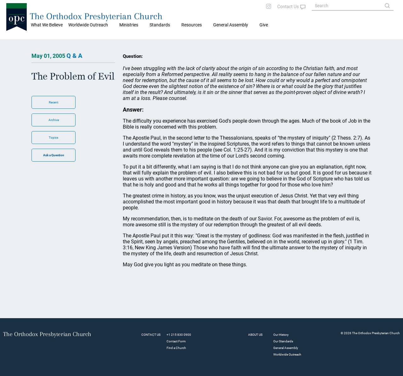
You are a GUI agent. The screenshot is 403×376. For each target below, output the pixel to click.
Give (263, 24)
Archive (53, 120)
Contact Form (176, 341)
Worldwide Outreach (287, 354)
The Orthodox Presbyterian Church (96, 16)
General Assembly (230, 24)
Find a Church (176, 348)
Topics (53, 137)
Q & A (74, 55)
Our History (281, 334)
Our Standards (283, 341)
